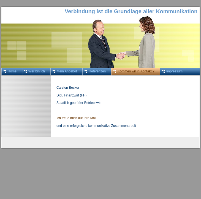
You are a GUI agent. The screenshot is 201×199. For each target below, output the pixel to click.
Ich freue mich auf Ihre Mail (76, 118)
